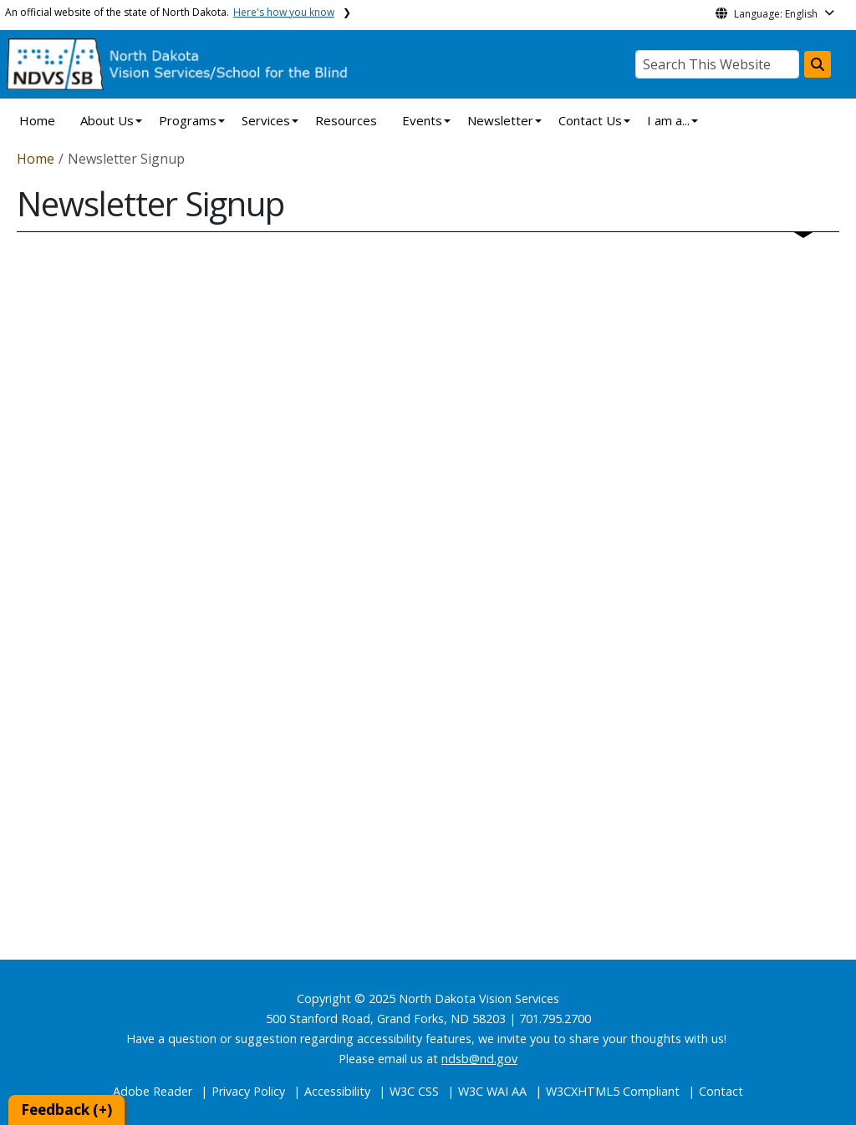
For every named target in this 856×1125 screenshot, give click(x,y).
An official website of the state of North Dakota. (169, 12)
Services (266, 120)
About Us (107, 120)
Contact (721, 1091)
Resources (346, 120)
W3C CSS (414, 1091)
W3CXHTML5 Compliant (613, 1091)
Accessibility (337, 1091)
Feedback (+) (66, 1109)
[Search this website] (817, 64)
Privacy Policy (248, 1091)
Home (37, 120)
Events (422, 120)
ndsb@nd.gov (479, 1059)
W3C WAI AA (492, 1091)
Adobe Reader (152, 1091)
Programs (188, 120)
